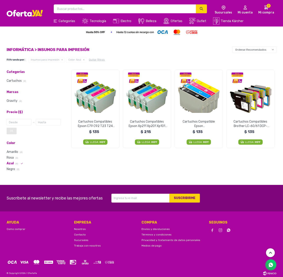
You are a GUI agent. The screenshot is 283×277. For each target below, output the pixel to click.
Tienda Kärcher (232, 21)
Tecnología (98, 21)
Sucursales (81, 240)
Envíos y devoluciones (156, 229)
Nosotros (80, 229)
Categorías (67, 21)
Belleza (151, 21)
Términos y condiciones (157, 234)
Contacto (80, 234)
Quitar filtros (97, 59)
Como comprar (16, 229)
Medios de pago (152, 245)
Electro (125, 21)
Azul (74, 59)
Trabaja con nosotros (87, 245)
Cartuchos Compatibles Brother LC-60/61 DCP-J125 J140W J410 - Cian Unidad (250, 124)
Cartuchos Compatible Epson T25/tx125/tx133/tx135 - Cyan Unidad (198, 124)
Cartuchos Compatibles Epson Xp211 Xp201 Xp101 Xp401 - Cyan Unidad (147, 124)
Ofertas (176, 21)
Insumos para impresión (45, 59)
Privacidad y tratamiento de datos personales (171, 240)
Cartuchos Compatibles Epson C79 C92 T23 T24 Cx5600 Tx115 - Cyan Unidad (95, 124)
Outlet (201, 21)
